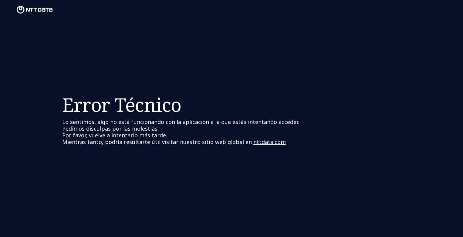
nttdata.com (269, 142)
